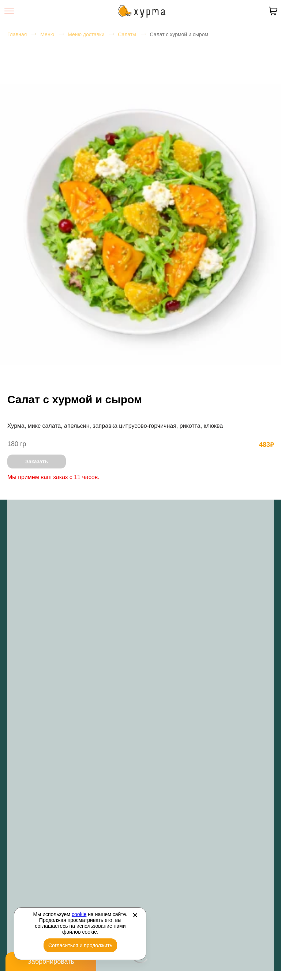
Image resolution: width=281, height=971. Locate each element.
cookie (79, 914)
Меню (47, 34)
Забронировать (50, 961)
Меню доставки (86, 34)
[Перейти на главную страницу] (141, 11)
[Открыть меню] (9, 10)
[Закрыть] (135, 915)
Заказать (36, 461)
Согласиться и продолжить (80, 945)
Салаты (127, 34)
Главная (17, 34)
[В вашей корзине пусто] (273, 11)
